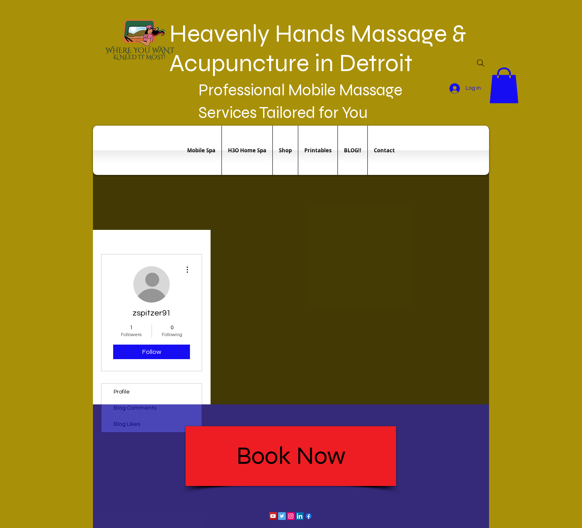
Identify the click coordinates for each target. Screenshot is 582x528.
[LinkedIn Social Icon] (300, 516)
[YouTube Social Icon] (273, 516)
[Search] (480, 63)
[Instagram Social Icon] (291, 516)
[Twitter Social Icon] (282, 516)
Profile (122, 392)
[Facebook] (308, 516)
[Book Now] (291, 456)
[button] (504, 85)
